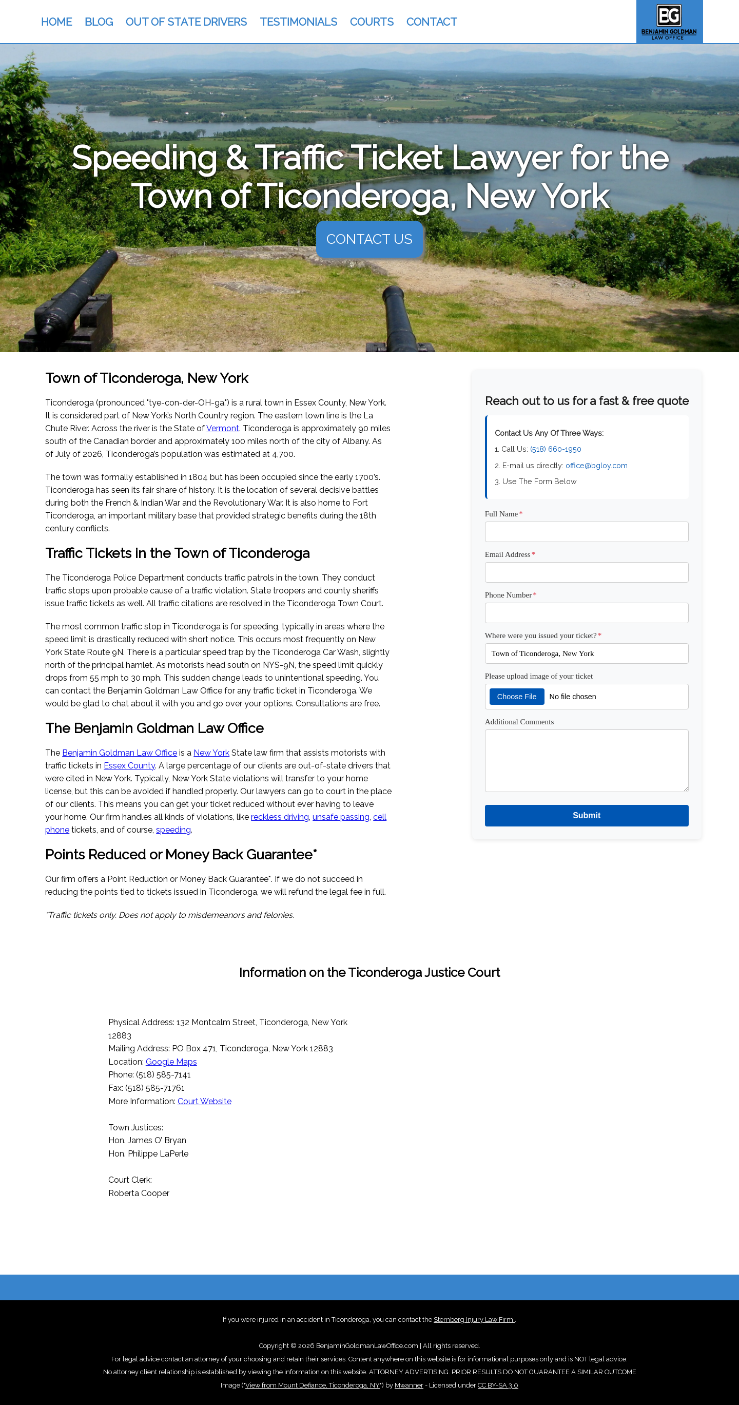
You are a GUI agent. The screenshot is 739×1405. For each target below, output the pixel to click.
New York (211, 753)
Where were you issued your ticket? (543, 635)
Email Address (510, 554)
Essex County (129, 766)
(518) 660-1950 (555, 449)
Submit (586, 815)
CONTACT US (369, 239)
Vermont (222, 428)
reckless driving (280, 817)
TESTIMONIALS (298, 21)
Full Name (504, 513)
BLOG (99, 21)
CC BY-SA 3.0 (498, 1385)
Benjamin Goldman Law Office (119, 753)
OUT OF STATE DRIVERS (186, 21)
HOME (56, 21)
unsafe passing (341, 817)
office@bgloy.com (597, 465)
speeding (173, 830)
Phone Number (511, 594)
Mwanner (409, 1385)
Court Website (204, 1101)
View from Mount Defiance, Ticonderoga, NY (312, 1385)
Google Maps (171, 1062)
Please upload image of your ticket (539, 675)
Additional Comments (519, 721)
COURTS (372, 21)
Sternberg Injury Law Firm (474, 1319)
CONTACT (431, 21)
